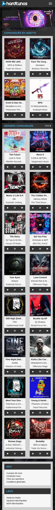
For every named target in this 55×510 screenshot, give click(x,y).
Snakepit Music (40, 109)
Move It (40, 154)
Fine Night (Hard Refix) (17, 359)
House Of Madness (15, 243)
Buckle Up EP (40, 318)
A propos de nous (14, 473)
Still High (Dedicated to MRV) (20, 318)
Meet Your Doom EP (16, 400)
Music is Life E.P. (15, 195)
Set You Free (40, 236)
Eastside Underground (16, 202)
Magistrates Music (40, 161)
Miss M (48, 281)
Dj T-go (9, 240)
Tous (48, 126)
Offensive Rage (40, 284)
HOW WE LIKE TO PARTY (19, 61)
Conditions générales (15, 482)
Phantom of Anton (40, 404)
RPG (40, 102)
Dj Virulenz (40, 322)
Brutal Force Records (41, 325)
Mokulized (36, 363)
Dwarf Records (40, 407)
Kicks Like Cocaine (41, 359)
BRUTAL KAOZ (40, 243)
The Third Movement (41, 202)
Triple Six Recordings (16, 68)
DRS (10, 65)
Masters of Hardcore (15, 366)
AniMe (15, 363)
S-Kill (33, 158)
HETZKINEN (45, 158)
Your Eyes (15, 277)
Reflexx (18, 65)
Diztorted (47, 363)
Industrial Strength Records (19, 448)
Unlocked (21, 106)
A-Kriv (8, 445)
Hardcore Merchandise (16, 500)
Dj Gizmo (19, 240)
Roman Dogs (15, 441)
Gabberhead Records (16, 407)
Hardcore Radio (13, 498)
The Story (15, 236)
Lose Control (40, 277)
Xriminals (36, 240)
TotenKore (11, 404)
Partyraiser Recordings (17, 109)
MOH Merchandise (14, 503)
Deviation (40, 65)
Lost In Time (15, 158)
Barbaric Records (40, 68)
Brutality (40, 441)
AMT (46, 240)
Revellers (10, 106)
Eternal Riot (36, 281)
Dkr (14, 199)
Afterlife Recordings (15, 161)
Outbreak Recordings (16, 284)
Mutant (14, 281)
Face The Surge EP (41, 61)
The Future (15, 154)
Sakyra (43, 445)
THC (15, 322)
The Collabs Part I (40, 195)
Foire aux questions (15, 479)
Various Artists (40, 199)
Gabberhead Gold (14, 325)
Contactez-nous (13, 476)
